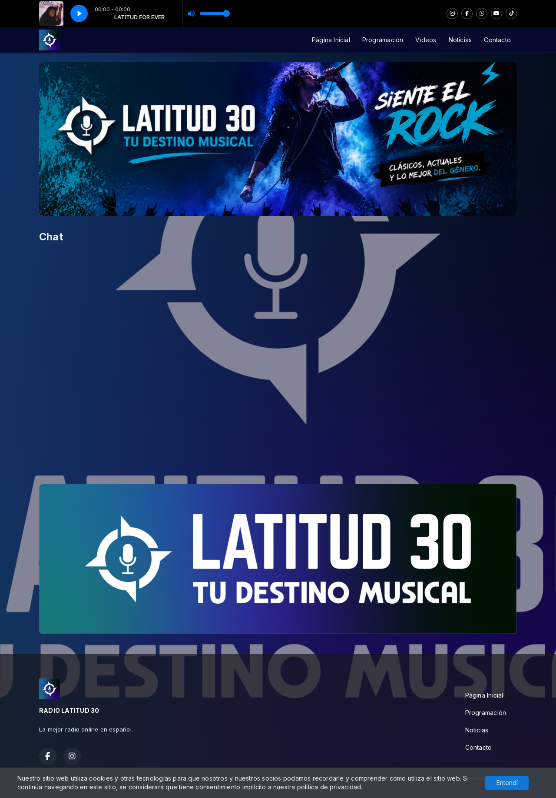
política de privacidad (329, 787)
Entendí (507, 782)
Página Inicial (331, 39)
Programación (383, 39)
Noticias (460, 39)
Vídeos (425, 39)
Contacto (497, 39)
